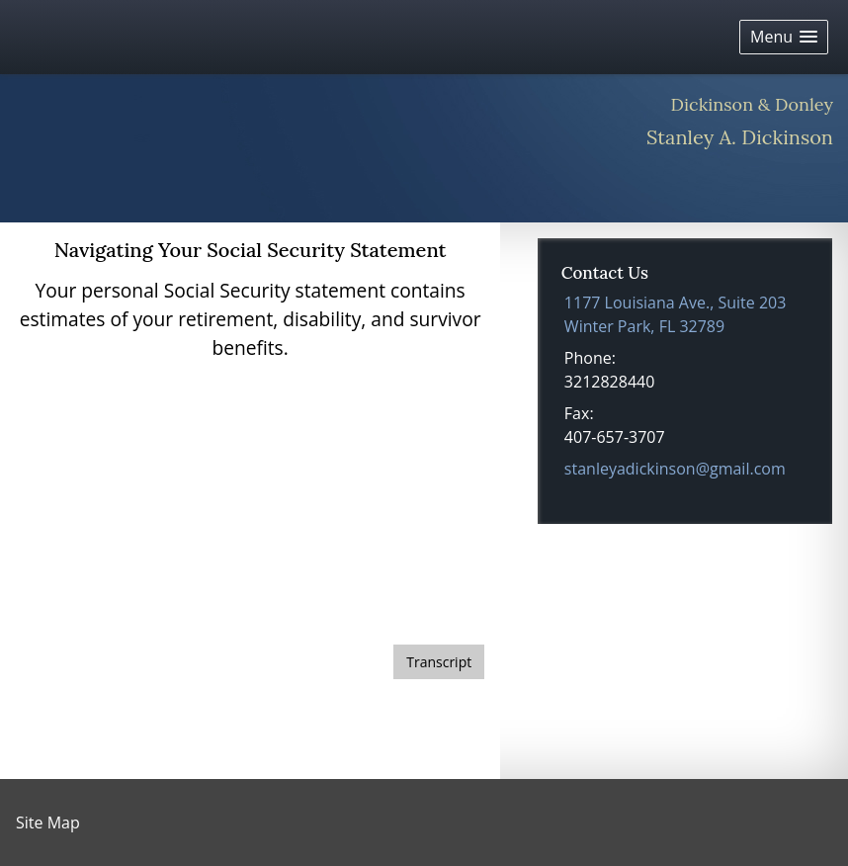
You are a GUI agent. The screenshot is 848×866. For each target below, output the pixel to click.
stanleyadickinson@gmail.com (675, 468)
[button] (783, 37)
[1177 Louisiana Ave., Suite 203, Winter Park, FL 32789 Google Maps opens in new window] (675, 314)
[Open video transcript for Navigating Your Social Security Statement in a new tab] (438, 662)
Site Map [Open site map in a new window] (48, 822)
